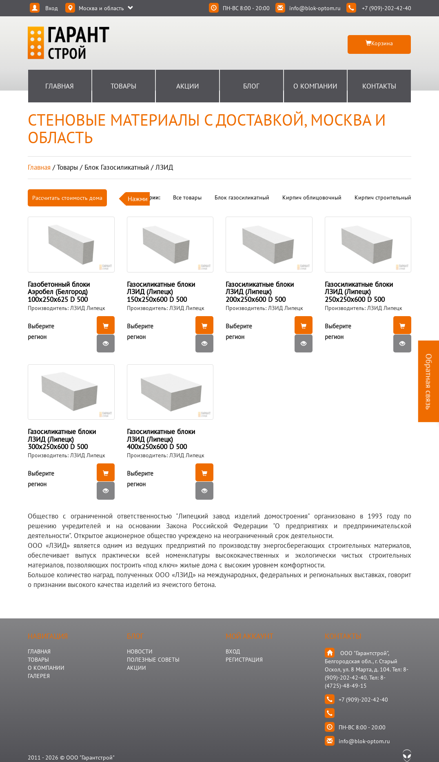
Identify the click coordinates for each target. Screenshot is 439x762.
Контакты (379, 86)
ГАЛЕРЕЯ (39, 676)
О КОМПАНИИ (46, 667)
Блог (251, 86)
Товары (123, 86)
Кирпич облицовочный (311, 197)
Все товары (187, 197)
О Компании (315, 86)
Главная (59, 86)
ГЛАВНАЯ (39, 651)
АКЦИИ (136, 667)
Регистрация (244, 659)
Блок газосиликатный (242, 197)
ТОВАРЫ (38, 659)
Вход (233, 651)
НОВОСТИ (140, 651)
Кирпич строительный (383, 197)
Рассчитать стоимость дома (67, 198)
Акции (187, 86)
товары (67, 167)
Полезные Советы (153, 659)
